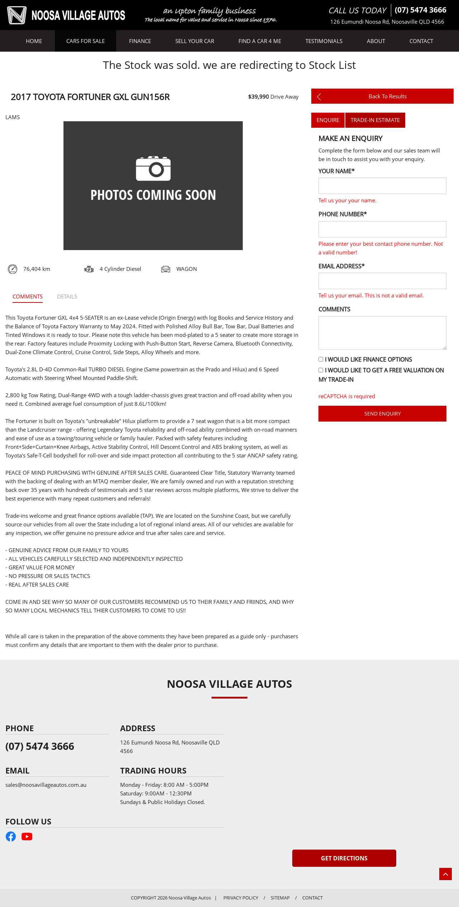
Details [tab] (67, 296)
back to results (360, 96)
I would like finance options (365, 359)
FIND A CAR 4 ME (259, 40)
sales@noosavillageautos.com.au (45, 784)
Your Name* (336, 171)
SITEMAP (280, 897)
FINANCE (140, 40)
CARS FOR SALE (85, 40)
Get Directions (344, 858)
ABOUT (376, 40)
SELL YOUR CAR (194, 40)
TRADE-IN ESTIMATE (375, 119)
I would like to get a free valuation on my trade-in (381, 375)
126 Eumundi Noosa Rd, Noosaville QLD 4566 (387, 21)
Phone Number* (342, 214)
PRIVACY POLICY (240, 897)
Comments (334, 309)
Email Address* (341, 266)
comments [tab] (28, 296)
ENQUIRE (328, 119)
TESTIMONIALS (324, 40)
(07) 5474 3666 (420, 10)
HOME (34, 40)
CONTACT (421, 40)
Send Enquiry (382, 413)
